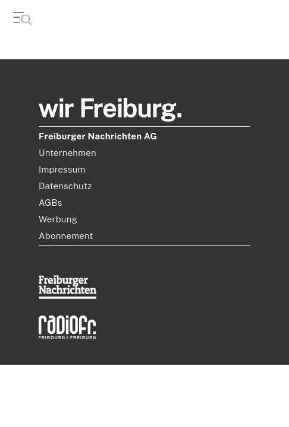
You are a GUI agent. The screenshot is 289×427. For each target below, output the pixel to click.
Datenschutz (65, 186)
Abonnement (66, 236)
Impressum (62, 169)
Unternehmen (67, 153)
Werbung (58, 219)
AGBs (50, 202)
